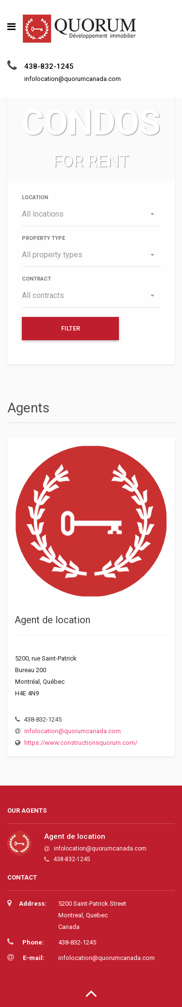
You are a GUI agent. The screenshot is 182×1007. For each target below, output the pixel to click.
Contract (36, 279)
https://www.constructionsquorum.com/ (80, 742)
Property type (43, 238)
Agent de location (52, 620)
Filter (70, 328)
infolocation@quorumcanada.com (72, 731)
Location (35, 197)
